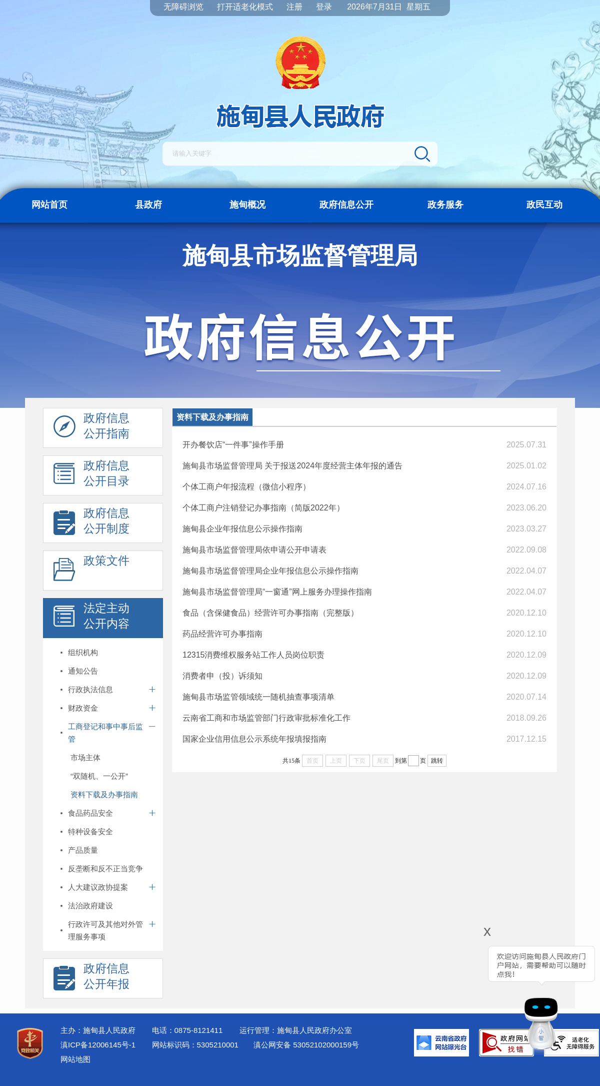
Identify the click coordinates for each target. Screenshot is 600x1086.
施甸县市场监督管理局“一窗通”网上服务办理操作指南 (277, 592)
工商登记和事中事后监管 (105, 732)
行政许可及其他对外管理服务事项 (105, 930)
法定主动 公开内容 (92, 619)
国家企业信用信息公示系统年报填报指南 (254, 739)
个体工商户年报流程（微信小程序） (246, 486)
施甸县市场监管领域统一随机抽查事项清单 (258, 697)
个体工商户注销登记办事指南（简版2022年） (263, 507)
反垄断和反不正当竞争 (105, 868)
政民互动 (544, 205)
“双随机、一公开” (99, 776)
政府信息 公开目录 (92, 476)
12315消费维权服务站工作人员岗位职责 (253, 655)
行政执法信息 (90, 689)
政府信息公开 (347, 205)
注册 (294, 7)
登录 (324, 7)
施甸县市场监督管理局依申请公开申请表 (254, 550)
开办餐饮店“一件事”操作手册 (233, 444)
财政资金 (83, 708)
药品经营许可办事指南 (222, 634)
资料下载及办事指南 (104, 794)
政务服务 (446, 205)
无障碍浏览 (184, 7)
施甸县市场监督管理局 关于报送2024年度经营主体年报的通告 (292, 465)
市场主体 (85, 757)
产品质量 (83, 850)
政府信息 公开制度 (92, 523)
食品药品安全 (90, 813)
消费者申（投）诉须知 (222, 676)
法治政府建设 (90, 905)
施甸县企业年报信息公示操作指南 (242, 528)
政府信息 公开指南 (92, 428)
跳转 (437, 760)
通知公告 (83, 671)
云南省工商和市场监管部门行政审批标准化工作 (266, 718)
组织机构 (83, 652)
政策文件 (92, 571)
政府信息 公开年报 (92, 979)
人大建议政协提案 (98, 887)
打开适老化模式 (245, 7)
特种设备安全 (90, 831)
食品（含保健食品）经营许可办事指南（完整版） (270, 613)
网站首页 (50, 205)
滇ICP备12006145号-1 (98, 1044)
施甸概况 (248, 205)
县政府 (148, 205)
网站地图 (75, 1059)
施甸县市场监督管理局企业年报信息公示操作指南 (270, 571)
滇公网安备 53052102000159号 (306, 1044)
